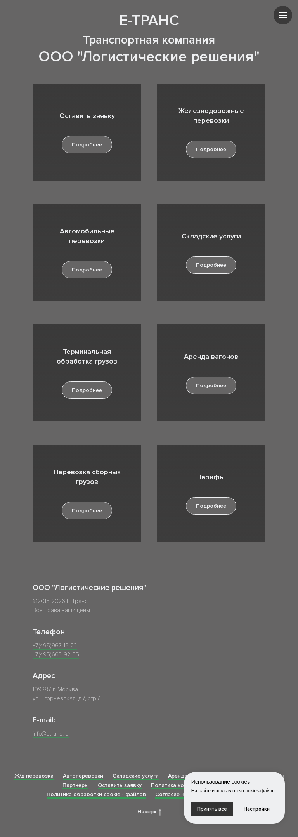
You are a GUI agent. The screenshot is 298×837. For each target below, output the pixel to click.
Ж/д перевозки (34, 776)
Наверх (149, 812)
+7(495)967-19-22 (55, 645)
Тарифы (211, 477)
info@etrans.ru (51, 733)
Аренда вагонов (211, 356)
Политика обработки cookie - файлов (96, 794)
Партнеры (75, 785)
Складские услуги (211, 236)
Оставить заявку (87, 115)
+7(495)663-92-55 (56, 654)
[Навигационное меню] (283, 15)
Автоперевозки (83, 776)
